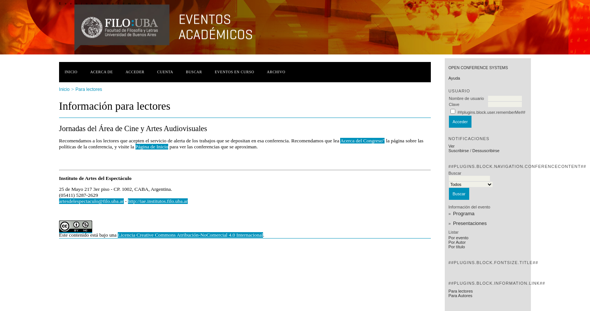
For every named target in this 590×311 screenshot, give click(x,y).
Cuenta (165, 72)
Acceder (135, 72)
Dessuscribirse (485, 150)
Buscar (194, 72)
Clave (454, 104)
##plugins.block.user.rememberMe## (491, 112)
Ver (452, 146)
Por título (457, 247)
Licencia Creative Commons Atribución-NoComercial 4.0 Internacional (190, 235)
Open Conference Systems (478, 68)
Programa (463, 213)
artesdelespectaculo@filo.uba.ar (91, 201)
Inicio (71, 72)
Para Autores (461, 295)
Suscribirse (459, 150)
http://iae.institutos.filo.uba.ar (158, 201)
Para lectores (461, 291)
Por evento (458, 238)
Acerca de (101, 72)
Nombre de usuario (466, 98)
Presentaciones (470, 223)
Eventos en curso (234, 72)
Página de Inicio (151, 146)
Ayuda (454, 78)
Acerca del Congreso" (362, 140)
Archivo (276, 72)
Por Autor (457, 242)
